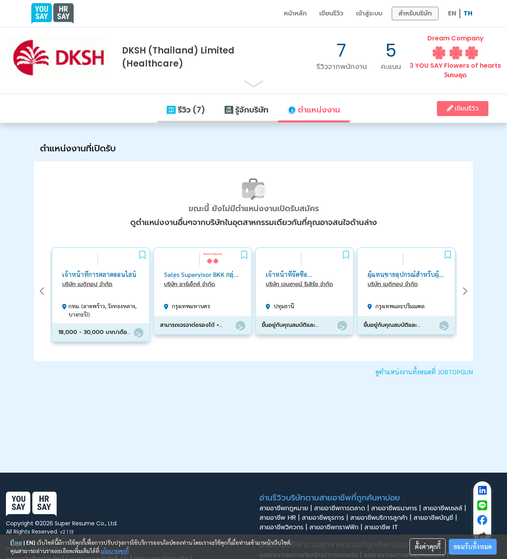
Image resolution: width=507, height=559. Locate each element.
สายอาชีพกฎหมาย (286, 508)
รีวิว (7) (186, 109)
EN (452, 13)
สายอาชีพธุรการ (326, 518)
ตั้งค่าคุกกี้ (427, 546)
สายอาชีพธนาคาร (397, 508)
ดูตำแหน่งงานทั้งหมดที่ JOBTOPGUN (424, 372)
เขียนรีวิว (331, 13)
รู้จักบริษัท (246, 109)
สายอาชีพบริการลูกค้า (382, 518)
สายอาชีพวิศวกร (284, 527)
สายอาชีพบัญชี (436, 518)
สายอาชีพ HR (280, 518)
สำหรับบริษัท (415, 13)
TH (468, 13)
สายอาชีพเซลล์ (445, 508)
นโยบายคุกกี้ (115, 550)
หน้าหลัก (295, 13)
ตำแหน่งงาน (314, 109)
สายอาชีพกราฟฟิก (336, 527)
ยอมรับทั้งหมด (473, 546)
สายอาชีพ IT (383, 527)
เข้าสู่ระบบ (369, 13)
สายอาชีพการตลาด (342, 508)
